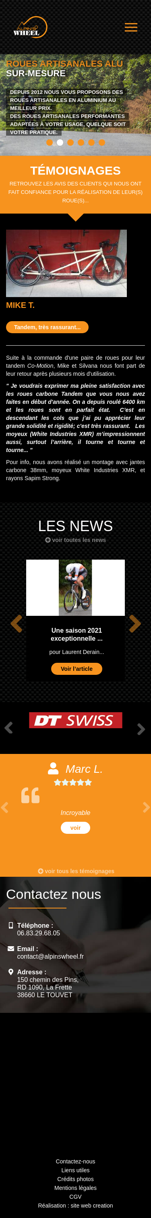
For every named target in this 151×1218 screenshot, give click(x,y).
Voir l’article (77, 669)
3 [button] (70, 142)
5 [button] (91, 142)
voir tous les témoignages (76, 871)
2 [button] (60, 142)
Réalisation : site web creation (75, 1205)
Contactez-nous (75, 1161)
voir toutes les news (75, 540)
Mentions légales (75, 1188)
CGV (75, 1197)
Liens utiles (75, 1170)
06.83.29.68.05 (38, 933)
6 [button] (102, 142)
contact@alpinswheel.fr (50, 956)
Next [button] (135, 624)
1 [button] (49, 142)
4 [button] (81, 142)
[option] (75, 99)
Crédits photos (75, 1179)
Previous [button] (16, 624)
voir (75, 828)
